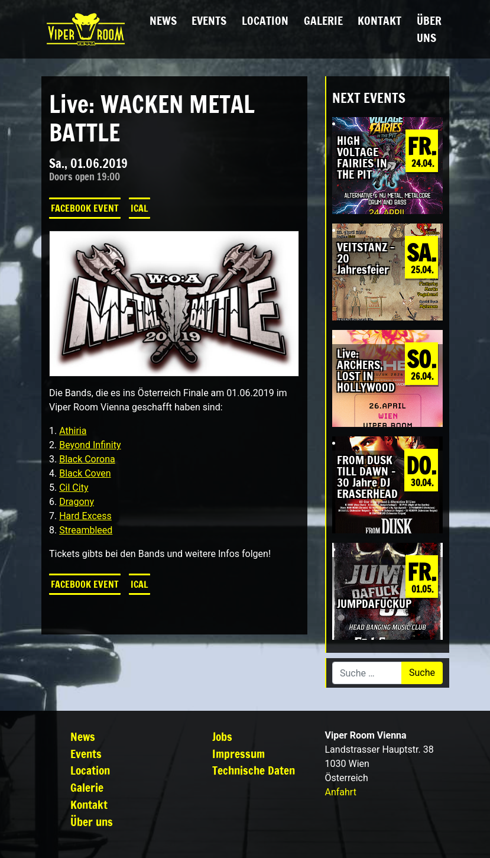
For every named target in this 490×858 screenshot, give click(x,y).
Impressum (238, 754)
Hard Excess (85, 516)
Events (209, 20)
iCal (139, 208)
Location (265, 20)
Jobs (222, 736)
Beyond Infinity (90, 445)
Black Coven (85, 473)
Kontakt (379, 20)
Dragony (76, 501)
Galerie (323, 20)
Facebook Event (85, 208)
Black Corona (87, 459)
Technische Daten (253, 770)
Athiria (72, 430)
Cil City (73, 487)
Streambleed (85, 530)
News (163, 20)
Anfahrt (340, 792)
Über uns (429, 29)
